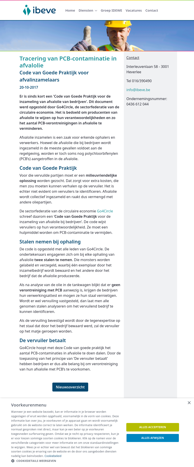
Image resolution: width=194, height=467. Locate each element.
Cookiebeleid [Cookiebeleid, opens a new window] (53, 456)
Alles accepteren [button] (152, 427)
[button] (66, 461)
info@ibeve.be (138, 89)
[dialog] (97, 432)
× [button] (189, 403)
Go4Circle (105, 211)
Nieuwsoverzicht (70, 387)
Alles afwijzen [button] (152, 438)
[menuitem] (70, 10)
